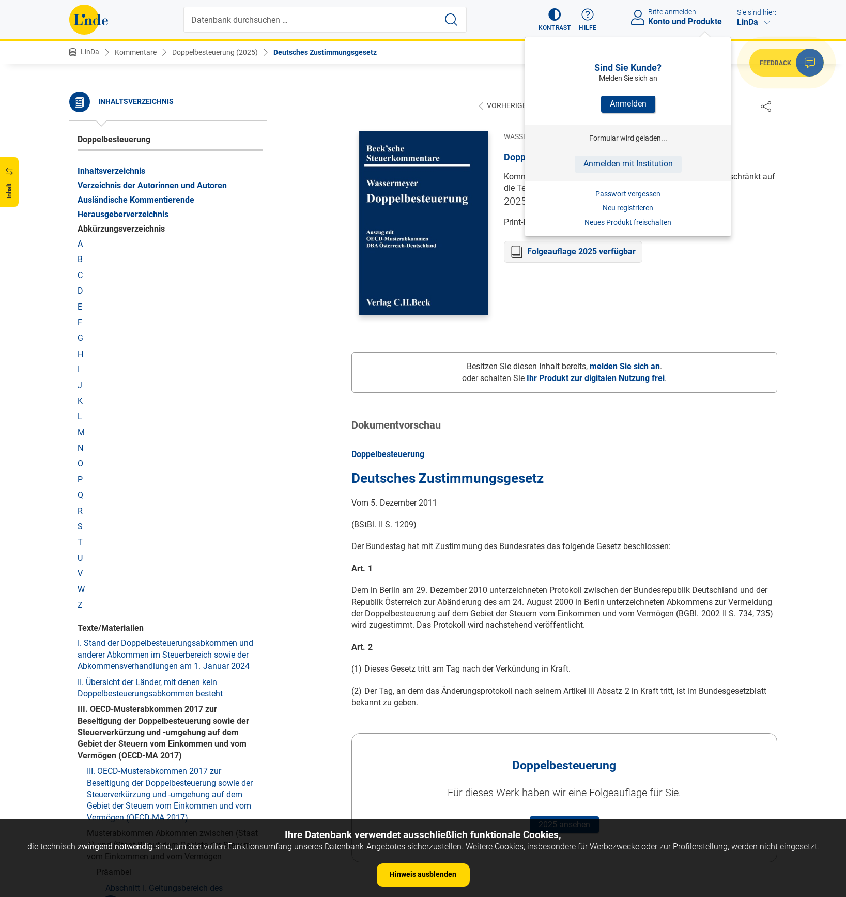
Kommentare (136, 52)
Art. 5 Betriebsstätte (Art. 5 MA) (144, 651)
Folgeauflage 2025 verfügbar (581, 251)
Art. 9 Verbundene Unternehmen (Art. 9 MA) (165, 737)
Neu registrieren (628, 208)
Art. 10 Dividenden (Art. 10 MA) (144, 753)
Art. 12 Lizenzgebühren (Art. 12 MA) (152, 784)
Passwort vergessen (627, 194)
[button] (554, 19)
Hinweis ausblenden (423, 874)
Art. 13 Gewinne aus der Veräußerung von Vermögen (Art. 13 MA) (162, 805)
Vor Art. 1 (113, 502)
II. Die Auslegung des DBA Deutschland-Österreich (143, 539)
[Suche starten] (451, 19)
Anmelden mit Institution (628, 164)
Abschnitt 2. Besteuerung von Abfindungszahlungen (140, 340)
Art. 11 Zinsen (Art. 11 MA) (135, 768)
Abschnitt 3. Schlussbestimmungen (152, 362)
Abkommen (108, 471)
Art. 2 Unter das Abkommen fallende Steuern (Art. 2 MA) (168, 586)
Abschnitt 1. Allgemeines (132, 319)
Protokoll (94, 156)
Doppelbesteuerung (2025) (215, 52)
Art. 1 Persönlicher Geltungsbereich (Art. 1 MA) (171, 565)
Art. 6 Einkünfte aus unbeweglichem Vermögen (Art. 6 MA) (172, 672)
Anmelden (628, 104)
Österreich (96, 109)
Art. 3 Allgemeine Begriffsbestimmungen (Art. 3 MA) (173, 614)
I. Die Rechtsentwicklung (140, 518)
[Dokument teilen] (766, 106)
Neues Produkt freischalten (627, 222)
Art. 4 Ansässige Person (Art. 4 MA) (151, 636)
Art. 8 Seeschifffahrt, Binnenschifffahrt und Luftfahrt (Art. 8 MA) (165, 715)
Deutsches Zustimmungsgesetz (325, 52)
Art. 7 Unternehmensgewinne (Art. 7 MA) (160, 695)
